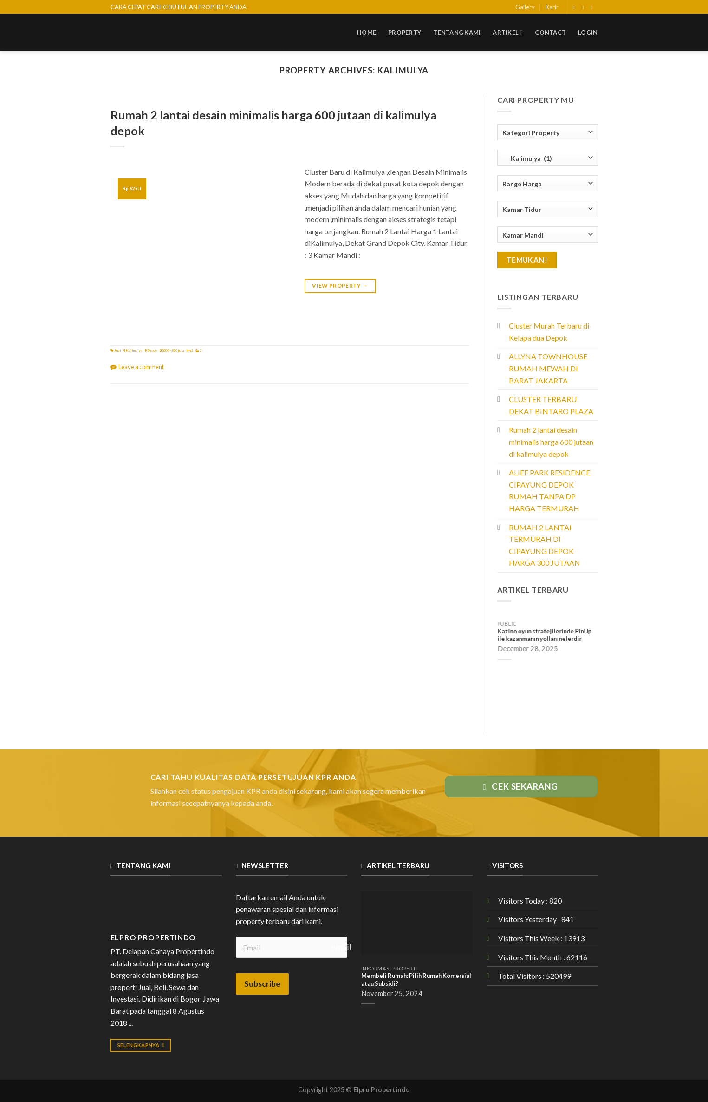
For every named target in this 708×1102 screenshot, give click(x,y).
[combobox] (547, 132)
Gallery (525, 7)
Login (588, 32)
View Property (340, 285)
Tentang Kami (457, 32)
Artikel (508, 32)
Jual (117, 350)
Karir (552, 7)
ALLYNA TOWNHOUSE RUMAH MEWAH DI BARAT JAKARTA (548, 368)
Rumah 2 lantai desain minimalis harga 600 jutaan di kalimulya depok (551, 441)
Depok (152, 350)
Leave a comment (141, 366)
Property (404, 32)
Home (366, 32)
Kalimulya (134, 350)
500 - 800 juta (174, 350)
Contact (550, 32)
